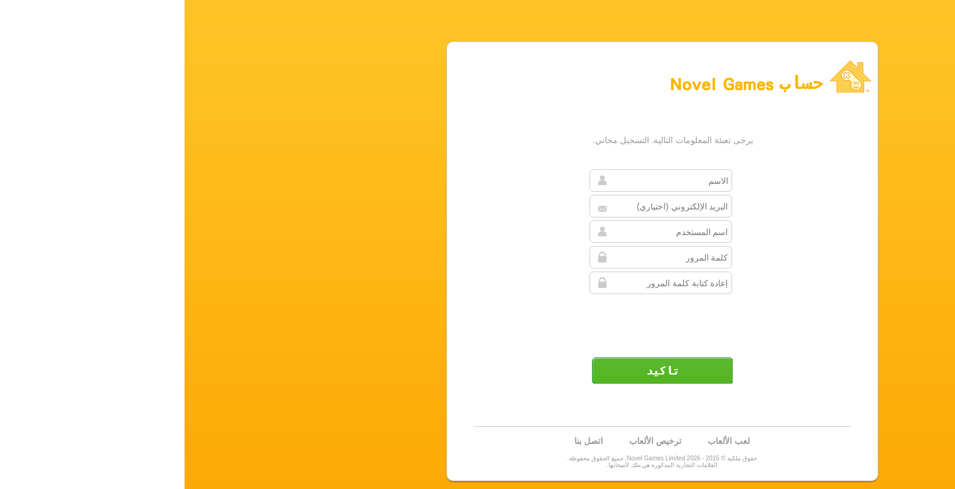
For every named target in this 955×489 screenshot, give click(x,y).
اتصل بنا (404, 441)
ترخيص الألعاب (471, 441)
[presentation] (476, 321)
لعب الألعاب (544, 441)
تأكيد (477, 370)
